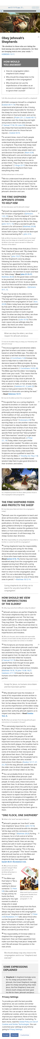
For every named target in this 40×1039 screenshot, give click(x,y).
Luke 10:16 (23, 316)
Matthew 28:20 (8, 273)
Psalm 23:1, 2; (20, 114)
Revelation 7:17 (12, 913)
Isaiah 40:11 (31, 114)
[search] (37, 2)
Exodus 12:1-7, (29, 759)
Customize (24, 1035)
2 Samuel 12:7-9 (8, 657)
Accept (6, 1035)
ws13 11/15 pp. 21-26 (15, 7)
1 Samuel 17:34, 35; (9, 122)
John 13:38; (22, 667)
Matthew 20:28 (29, 223)
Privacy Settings (15, 1029)
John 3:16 (27, 231)
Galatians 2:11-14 (8, 670)
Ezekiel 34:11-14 (8, 101)
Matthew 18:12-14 (23, 576)
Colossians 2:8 (25, 417)
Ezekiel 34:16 (15, 130)
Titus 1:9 (34, 452)
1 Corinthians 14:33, (27, 365)
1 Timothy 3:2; (24, 452)
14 (5, 437)
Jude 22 (30, 383)
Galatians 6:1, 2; (21, 383)
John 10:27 (16, 253)
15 (12, 221)
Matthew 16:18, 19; (9, 667)
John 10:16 (30, 823)
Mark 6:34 (29, 149)
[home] (3, 2)
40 (36, 365)
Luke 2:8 (21, 122)
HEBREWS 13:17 (8, 51)
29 (5, 761)
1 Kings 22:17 (19, 162)
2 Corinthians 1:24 (18, 355)
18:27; (29, 667)
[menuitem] (3, 2)
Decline (14, 1035)
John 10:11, (6, 221)
